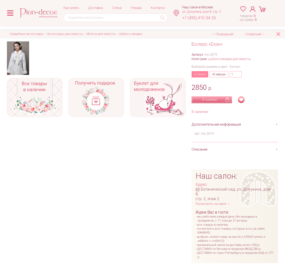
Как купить (71, 8)
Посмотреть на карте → (213, 204)
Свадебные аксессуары (27, 34)
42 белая (200, 74)
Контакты (158, 8)
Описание (200, 149)
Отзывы (136, 8)
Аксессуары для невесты (65, 34)
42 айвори (219, 74)
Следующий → (255, 34)
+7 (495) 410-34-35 (199, 17)
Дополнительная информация (216, 124)
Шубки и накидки (130, 34)
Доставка (95, 8)
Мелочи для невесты (101, 34)
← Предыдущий (222, 34)
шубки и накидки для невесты (229, 59)
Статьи (117, 8)
